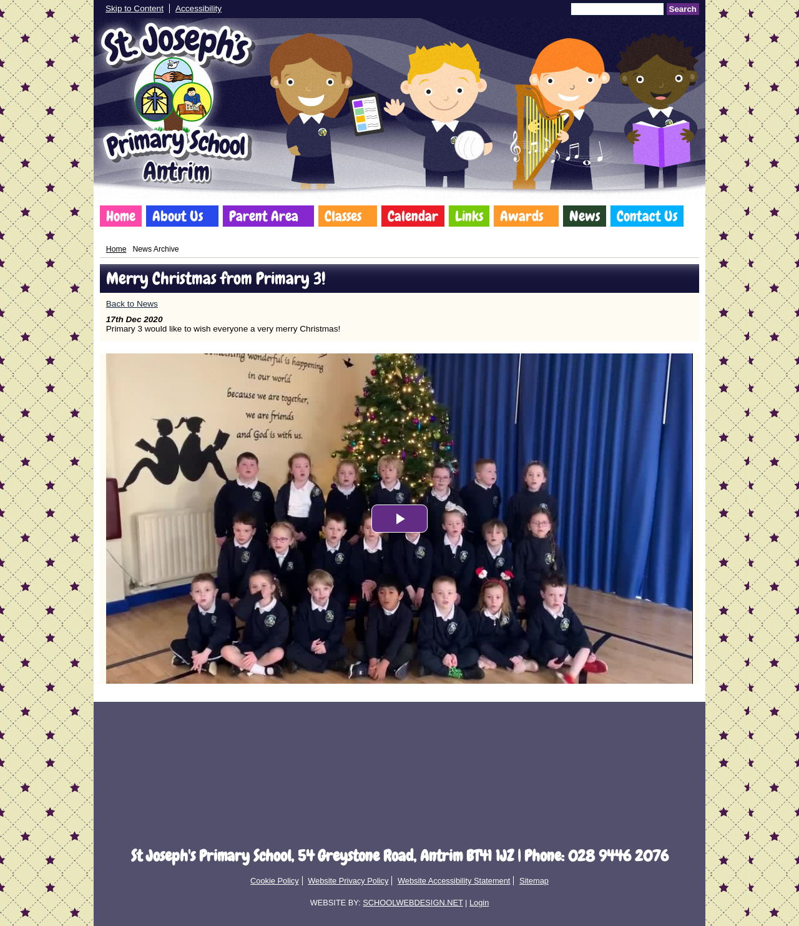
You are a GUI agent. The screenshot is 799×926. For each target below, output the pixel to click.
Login (479, 902)
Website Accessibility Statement (454, 880)
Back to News (132, 303)
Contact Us (647, 216)
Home (120, 216)
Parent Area (263, 216)
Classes (343, 216)
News (584, 216)
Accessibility (198, 8)
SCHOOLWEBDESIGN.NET (413, 902)
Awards (521, 216)
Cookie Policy (274, 880)
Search (683, 9)
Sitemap (534, 880)
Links (469, 216)
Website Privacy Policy (348, 880)
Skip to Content (134, 8)
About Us (177, 216)
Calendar (413, 216)
